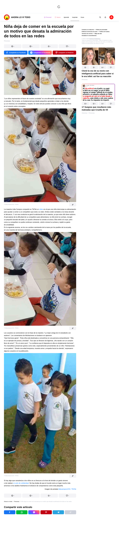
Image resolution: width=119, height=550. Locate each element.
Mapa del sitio (98, 33)
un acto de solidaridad (21, 483)
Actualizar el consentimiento (89, 35)
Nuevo (57, 17)
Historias (84, 113)
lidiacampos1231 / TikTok (67, 489)
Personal (47, 17)
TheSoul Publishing (94, 38)
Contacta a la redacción (88, 29)
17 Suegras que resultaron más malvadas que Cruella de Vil (96, 108)
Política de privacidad (101, 29)
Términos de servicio (87, 33)
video (41, 209)
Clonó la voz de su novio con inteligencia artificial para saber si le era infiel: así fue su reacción (98, 73)
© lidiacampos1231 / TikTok (11, 204)
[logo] (17, 17)
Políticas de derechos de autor (90, 31)
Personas (85, 79)
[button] (85, 67)
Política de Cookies (105, 31)
